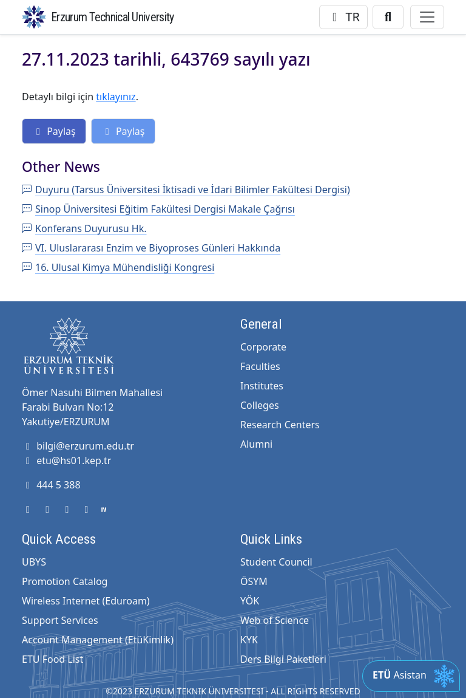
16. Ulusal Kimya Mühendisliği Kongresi (118, 267)
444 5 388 (51, 484)
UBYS (34, 562)
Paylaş (54, 131)
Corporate (263, 347)
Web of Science (274, 620)
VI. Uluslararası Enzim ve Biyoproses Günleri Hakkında (151, 248)
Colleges (259, 405)
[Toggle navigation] (427, 17)
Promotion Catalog (64, 581)
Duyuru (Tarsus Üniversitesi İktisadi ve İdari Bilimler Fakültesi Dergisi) (186, 189)
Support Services (60, 620)
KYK (249, 639)
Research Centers (280, 424)
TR (343, 17)
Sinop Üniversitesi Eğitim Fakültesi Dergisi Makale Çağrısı (158, 209)
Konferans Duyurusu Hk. (84, 228)
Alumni (256, 444)
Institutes (261, 385)
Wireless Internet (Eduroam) (86, 600)
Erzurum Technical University (112, 17)
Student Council (276, 562)
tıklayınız (115, 96)
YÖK (249, 600)
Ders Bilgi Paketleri (283, 659)
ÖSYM (254, 581)
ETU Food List (52, 659)
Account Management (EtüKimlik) (98, 639)
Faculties (260, 366)
